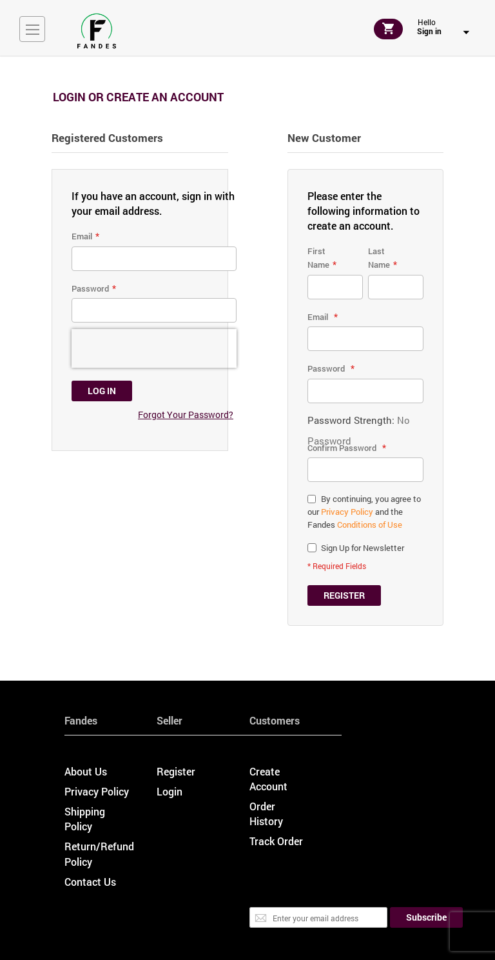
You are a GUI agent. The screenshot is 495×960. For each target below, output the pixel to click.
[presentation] (154, 348)
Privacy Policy (347, 511)
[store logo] (97, 31)
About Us (85, 771)
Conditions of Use (369, 524)
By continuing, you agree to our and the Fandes (364, 511)
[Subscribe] (426, 917)
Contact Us (90, 881)
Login (169, 791)
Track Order (276, 841)
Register (176, 771)
